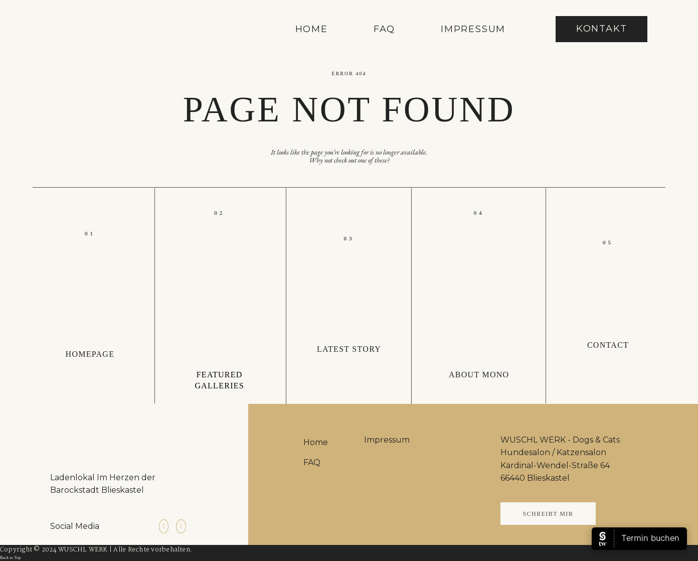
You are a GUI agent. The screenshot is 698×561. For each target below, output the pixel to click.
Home (311, 30)
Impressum (473, 30)
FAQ (384, 30)
